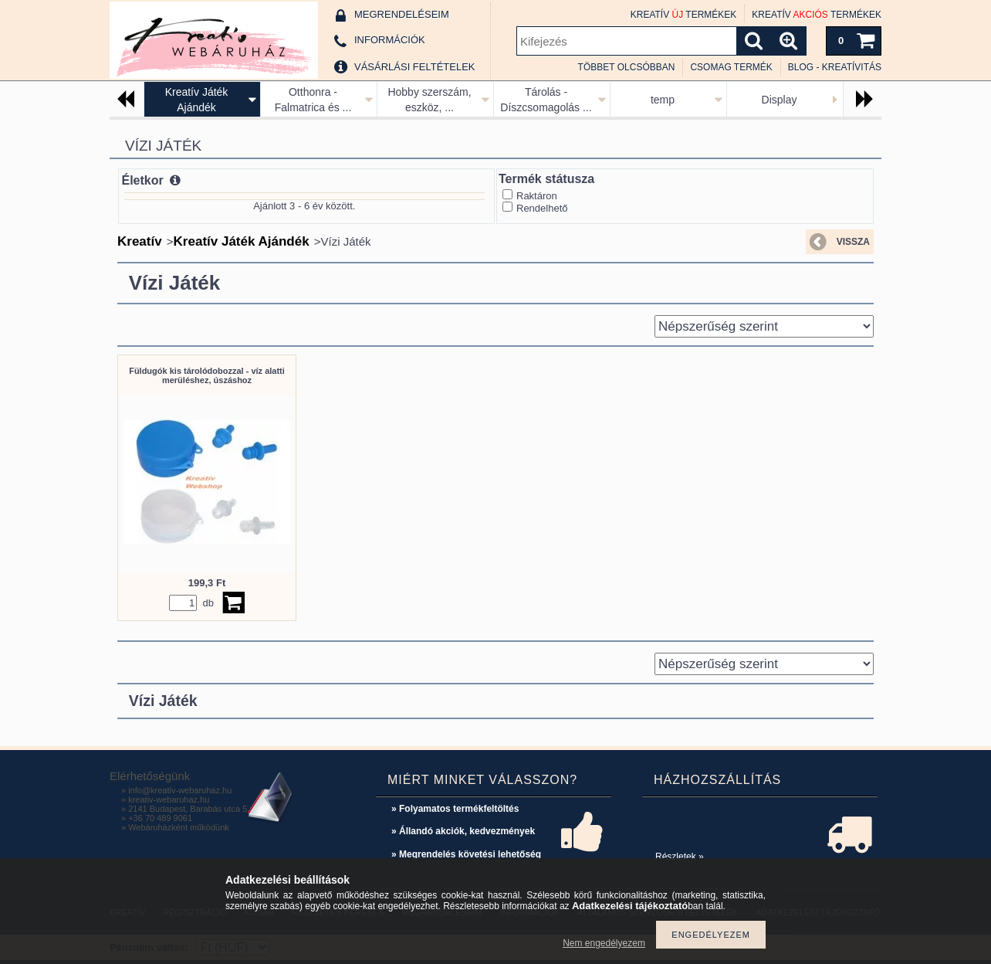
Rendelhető (542, 208)
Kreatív (139, 241)
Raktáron (536, 196)
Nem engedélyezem (604, 943)
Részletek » (679, 856)
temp (663, 99)
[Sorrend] (764, 326)
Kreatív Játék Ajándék (241, 241)
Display (779, 99)
